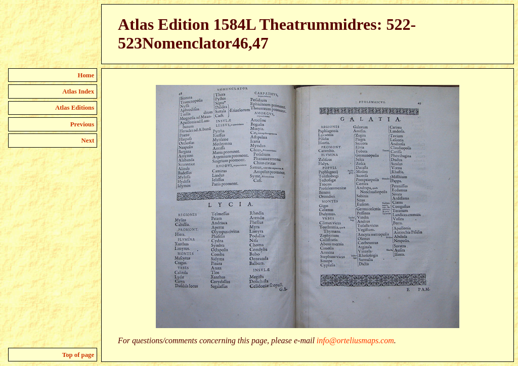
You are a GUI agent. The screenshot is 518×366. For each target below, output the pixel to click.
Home (86, 75)
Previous (82, 124)
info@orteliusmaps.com (355, 340)
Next (88, 140)
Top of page (78, 354)
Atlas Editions (74, 107)
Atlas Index (78, 91)
